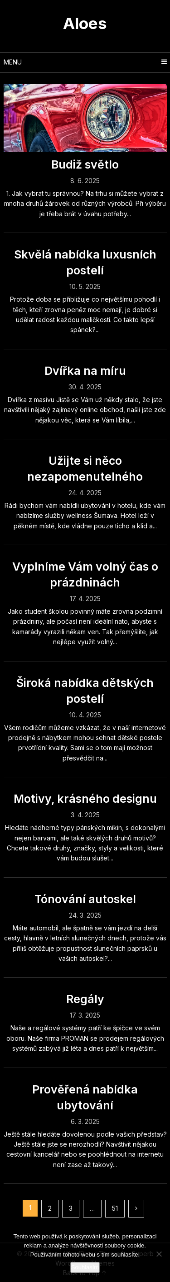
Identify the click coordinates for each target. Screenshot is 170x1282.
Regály (85, 999)
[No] (158, 1253)
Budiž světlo (85, 164)
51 (115, 1208)
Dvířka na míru (85, 371)
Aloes (85, 23)
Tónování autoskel (85, 899)
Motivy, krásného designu (85, 798)
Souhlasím (85, 1267)
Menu (13, 62)
